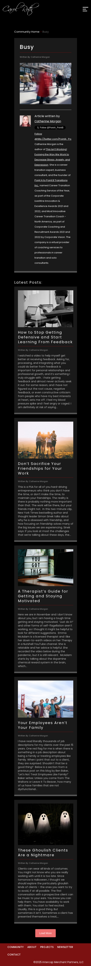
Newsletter (65, 947)
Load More (45, 933)
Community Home (27, 32)
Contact (14, 954)
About (32, 947)
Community (15, 947)
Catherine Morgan (48, 121)
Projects (47, 947)
